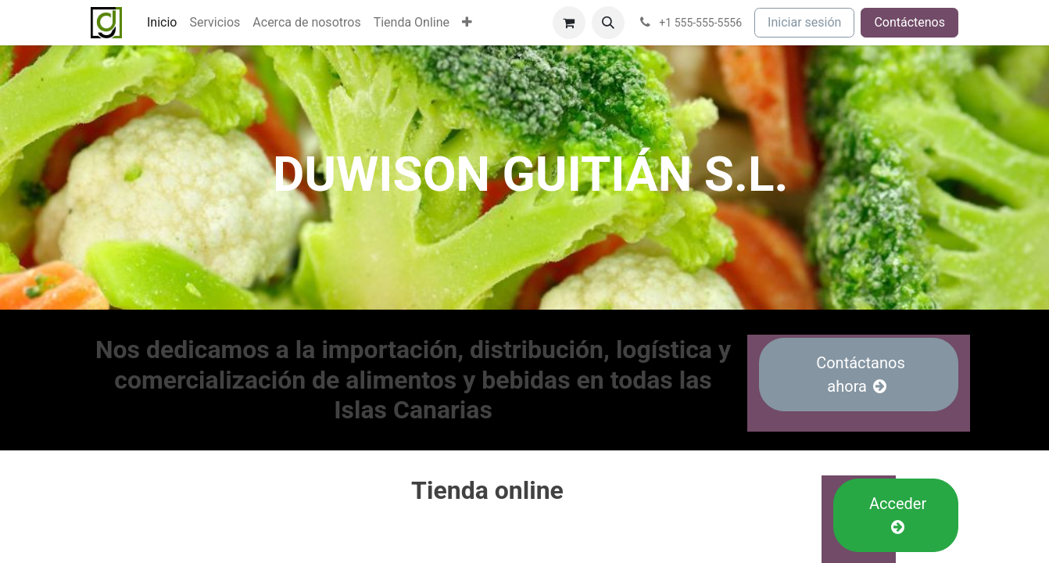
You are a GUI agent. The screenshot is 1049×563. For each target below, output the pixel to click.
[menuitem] (162, 22)
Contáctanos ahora (858, 374)
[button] (608, 22)
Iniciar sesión (804, 22)
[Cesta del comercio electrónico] (569, 22)
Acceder (895, 514)
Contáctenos (909, 22)
